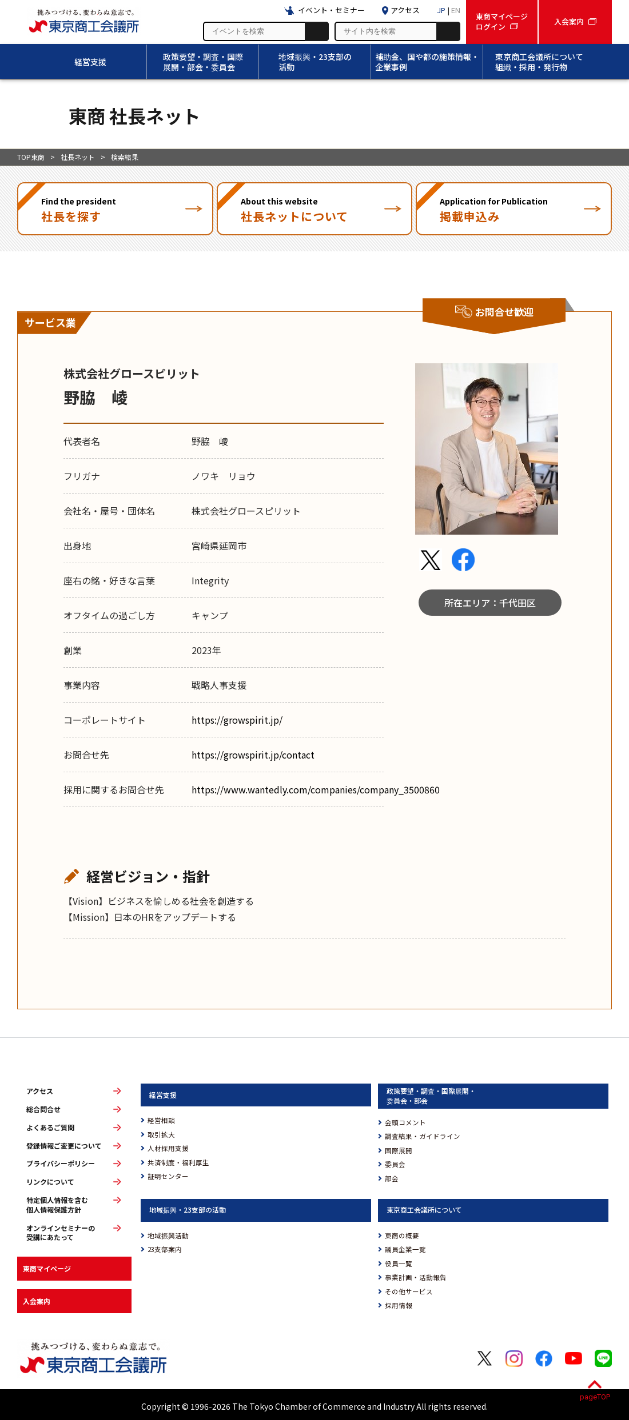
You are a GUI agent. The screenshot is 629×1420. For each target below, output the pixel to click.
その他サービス (409, 1291)
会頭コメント (405, 1122)
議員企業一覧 (405, 1249)
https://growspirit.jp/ (237, 720)
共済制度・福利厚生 (178, 1162)
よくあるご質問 (50, 1127)
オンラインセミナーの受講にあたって (60, 1233)
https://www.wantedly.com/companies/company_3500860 (316, 789)
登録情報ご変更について (64, 1145)
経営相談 (161, 1120)
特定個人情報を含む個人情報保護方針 (57, 1205)
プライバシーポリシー (60, 1163)
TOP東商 (31, 157)
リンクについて (50, 1181)
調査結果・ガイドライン (422, 1136)
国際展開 (398, 1150)
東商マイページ (47, 1268)
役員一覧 (398, 1263)
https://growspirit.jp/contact (253, 754)
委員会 (395, 1164)
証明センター (168, 1176)
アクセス (39, 1091)
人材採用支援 (168, 1148)
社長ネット (78, 157)
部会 (392, 1178)
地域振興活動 (168, 1235)
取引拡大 (161, 1134)
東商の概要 (402, 1235)
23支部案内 (165, 1249)
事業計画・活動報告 (416, 1277)
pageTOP (595, 1397)
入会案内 (36, 1301)
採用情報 (398, 1305)
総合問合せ (43, 1109)
